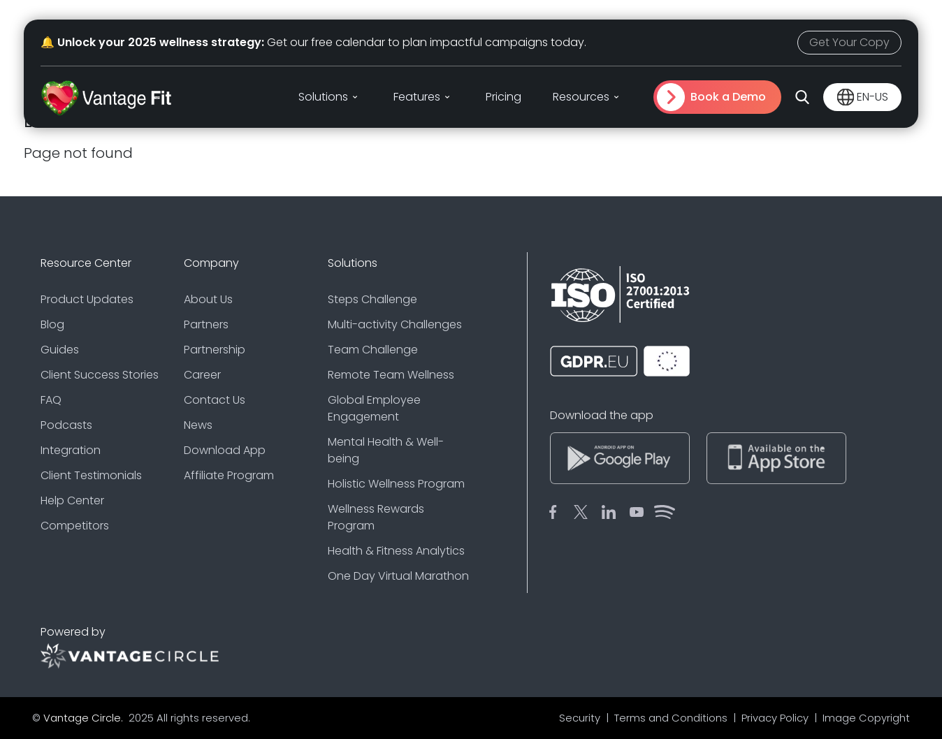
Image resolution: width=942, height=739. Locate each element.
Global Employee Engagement (374, 408)
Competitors (75, 526)
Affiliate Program (229, 475)
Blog (52, 324)
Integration (71, 450)
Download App (225, 450)
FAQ (51, 400)
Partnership (214, 350)
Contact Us (214, 400)
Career (202, 375)
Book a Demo (728, 97)
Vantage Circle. (84, 717)
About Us (208, 299)
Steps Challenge (372, 299)
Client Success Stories (100, 375)
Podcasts (66, 425)
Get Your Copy (849, 42)
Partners (206, 324)
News (198, 425)
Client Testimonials (91, 475)
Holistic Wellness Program (396, 484)
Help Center (72, 500)
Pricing (503, 97)
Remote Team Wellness (391, 375)
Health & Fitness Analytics (396, 551)
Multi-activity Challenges (395, 324)
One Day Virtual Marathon (398, 576)
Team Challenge (373, 350)
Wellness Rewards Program (376, 517)
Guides (60, 350)
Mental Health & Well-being (386, 450)
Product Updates (87, 299)
